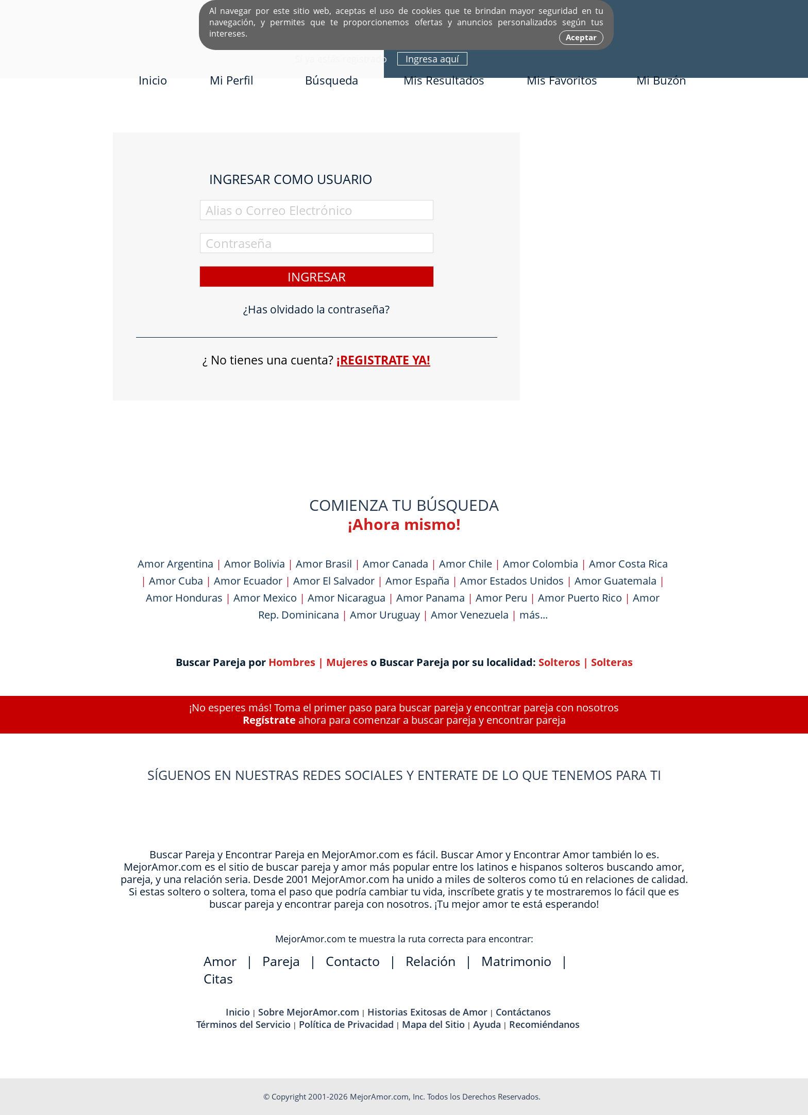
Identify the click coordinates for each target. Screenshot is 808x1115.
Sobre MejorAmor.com (308, 1012)
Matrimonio (516, 961)
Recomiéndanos (544, 1024)
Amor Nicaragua (346, 598)
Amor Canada (395, 564)
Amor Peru (501, 598)
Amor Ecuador (248, 581)
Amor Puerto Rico (580, 598)
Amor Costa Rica (628, 564)
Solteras (612, 662)
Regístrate (269, 720)
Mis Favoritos (562, 80)
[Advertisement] (618, 287)
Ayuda (487, 1024)
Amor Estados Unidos (512, 581)
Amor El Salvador (334, 581)
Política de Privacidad (346, 1024)
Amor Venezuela (470, 615)
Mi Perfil (232, 80)
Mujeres (347, 662)
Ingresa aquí (432, 59)
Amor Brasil (324, 564)
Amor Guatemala (615, 581)
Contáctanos (523, 1012)
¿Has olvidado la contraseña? (316, 310)
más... (533, 615)
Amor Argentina (175, 564)
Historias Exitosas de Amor (427, 1012)
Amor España (417, 581)
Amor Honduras (184, 598)
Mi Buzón (661, 80)
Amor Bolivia (254, 564)
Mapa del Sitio (433, 1024)
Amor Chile (465, 564)
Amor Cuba (176, 581)
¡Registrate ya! (383, 360)
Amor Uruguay (385, 615)
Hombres (291, 662)
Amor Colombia (540, 564)
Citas (218, 978)
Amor (220, 961)
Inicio (153, 80)
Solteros (559, 662)
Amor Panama (430, 598)
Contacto (353, 961)
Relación (431, 961)
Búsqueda (331, 80)
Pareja (281, 961)
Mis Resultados (443, 80)
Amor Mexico (265, 598)
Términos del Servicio (243, 1024)
